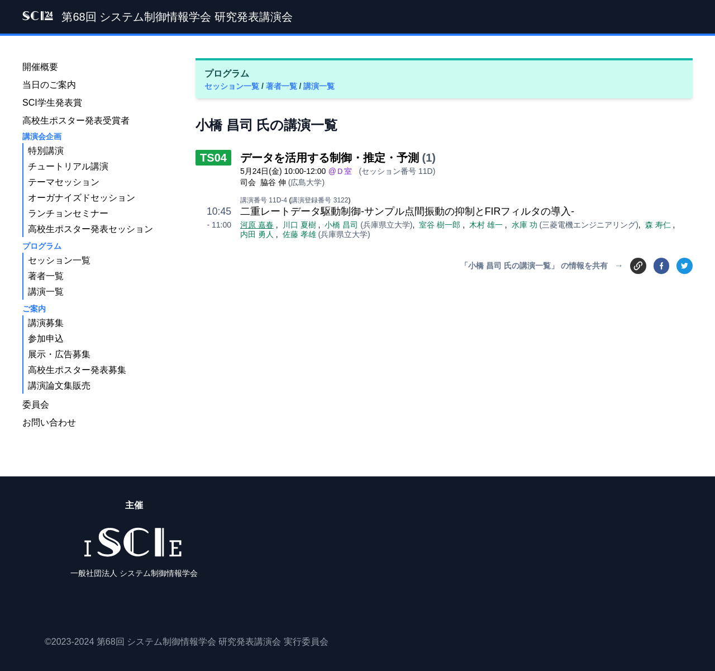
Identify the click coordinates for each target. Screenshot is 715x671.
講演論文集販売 (59, 385)
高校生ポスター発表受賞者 (76, 120)
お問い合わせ (49, 422)
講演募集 (46, 323)
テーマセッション (63, 182)
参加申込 (46, 338)
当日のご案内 (49, 84)
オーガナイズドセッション (81, 197)
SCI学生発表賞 (52, 102)
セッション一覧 (232, 86)
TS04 (213, 158)
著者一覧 (282, 86)
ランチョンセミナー (68, 213)
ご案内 (34, 308)
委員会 (35, 404)
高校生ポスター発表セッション (90, 229)
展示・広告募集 (59, 354)
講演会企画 (41, 136)
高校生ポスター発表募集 (77, 370)
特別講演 (46, 150)
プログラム (41, 246)
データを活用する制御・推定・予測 (329, 158)
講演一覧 (319, 86)
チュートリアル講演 (68, 166)
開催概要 (40, 67)
